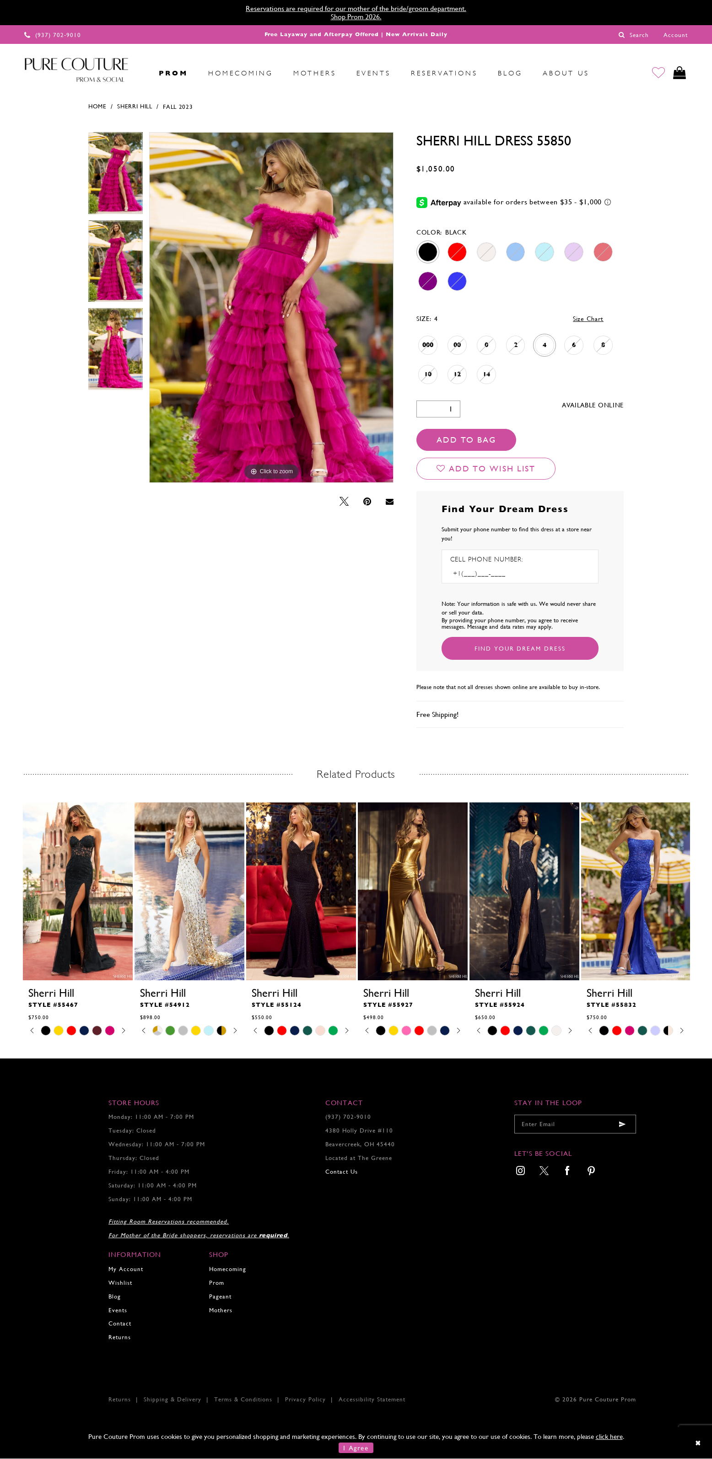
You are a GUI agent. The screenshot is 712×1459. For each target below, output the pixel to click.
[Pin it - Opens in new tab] (367, 502)
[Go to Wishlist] (658, 73)
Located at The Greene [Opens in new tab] (358, 1158)
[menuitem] (138, 73)
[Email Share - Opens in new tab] (389, 502)
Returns (119, 1338)
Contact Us (341, 1172)
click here (609, 1437)
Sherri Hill (134, 107)
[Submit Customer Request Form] (520, 649)
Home (97, 107)
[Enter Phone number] (489, 574)
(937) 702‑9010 (348, 1117)
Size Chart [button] (588, 319)
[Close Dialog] (698, 1443)
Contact (119, 1324)
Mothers (220, 1310)
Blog (114, 1296)
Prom (216, 1283)
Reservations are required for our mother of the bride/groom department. (356, 8)
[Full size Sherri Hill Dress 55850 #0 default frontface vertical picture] (271, 308)
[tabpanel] (115, 177)
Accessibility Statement (372, 1399)
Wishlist (120, 1283)
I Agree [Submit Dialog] (355, 1448)
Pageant (220, 1296)
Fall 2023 (178, 107)
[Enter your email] (575, 1125)
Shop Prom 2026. (356, 16)
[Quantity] (438, 409)
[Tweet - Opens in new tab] (344, 502)
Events (117, 1310)
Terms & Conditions (243, 1399)
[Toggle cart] (679, 73)
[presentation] (78, 892)
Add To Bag (466, 440)
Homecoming (227, 1269)
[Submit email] (622, 1125)
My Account (125, 1269)
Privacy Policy (305, 1399)
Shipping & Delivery (172, 1399)
